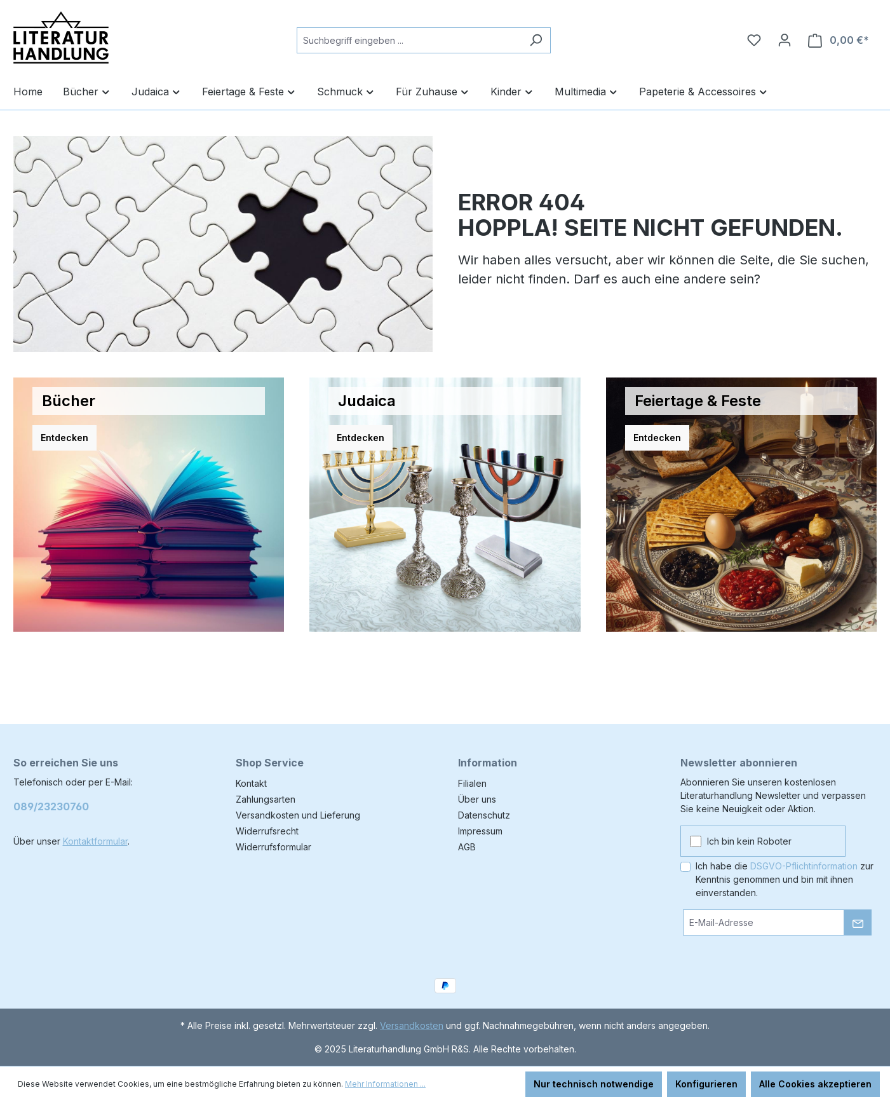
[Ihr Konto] (784, 40)
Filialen (472, 783)
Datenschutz (484, 815)
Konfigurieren (706, 1083)
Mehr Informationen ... (385, 1084)
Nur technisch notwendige (594, 1083)
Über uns (477, 799)
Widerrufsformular (273, 846)
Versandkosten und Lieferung (298, 815)
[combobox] (409, 40)
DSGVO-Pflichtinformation (804, 866)
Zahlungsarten (265, 799)
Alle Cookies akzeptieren (815, 1083)
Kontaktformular (95, 841)
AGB (467, 846)
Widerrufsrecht (267, 831)
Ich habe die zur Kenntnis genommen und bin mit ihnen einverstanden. (784, 879)
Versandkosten (411, 1025)
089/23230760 (51, 806)
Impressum (480, 831)
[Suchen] (536, 40)
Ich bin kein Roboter (749, 841)
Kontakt (251, 783)
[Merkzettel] (754, 40)
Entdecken (64, 437)
